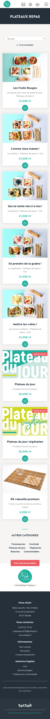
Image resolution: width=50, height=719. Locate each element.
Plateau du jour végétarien (25, 441)
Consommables (31, 551)
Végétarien (35, 547)
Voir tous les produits (25, 562)
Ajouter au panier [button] (25, 108)
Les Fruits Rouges (25, 88)
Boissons (15, 551)
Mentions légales (25, 670)
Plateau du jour (25, 384)
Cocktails (34, 543)
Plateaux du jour (17, 547)
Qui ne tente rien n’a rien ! (25, 206)
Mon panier (25, 650)
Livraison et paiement (25, 654)
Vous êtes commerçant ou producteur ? (25, 712)
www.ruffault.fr (25, 634)
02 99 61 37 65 (25, 627)
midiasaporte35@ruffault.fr (25, 631)
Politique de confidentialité (25, 674)
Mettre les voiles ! (25, 324)
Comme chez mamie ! (25, 148)
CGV (25, 666)
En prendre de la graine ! (25, 263)
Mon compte (25, 646)
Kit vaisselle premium (25, 499)
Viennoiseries (18, 543)
